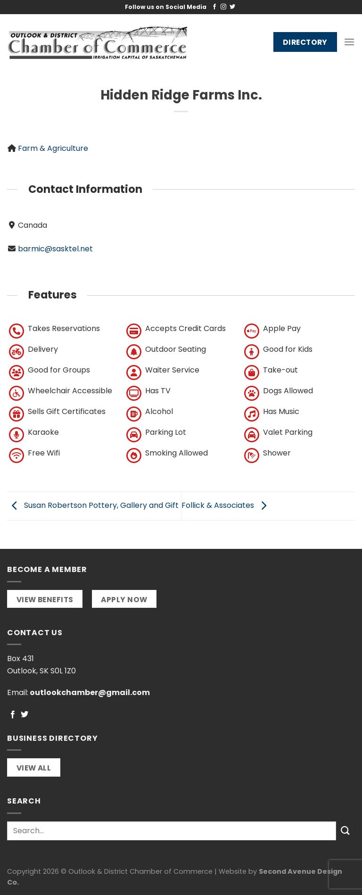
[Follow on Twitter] (232, 7)
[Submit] (345, 830)
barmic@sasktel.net (55, 248)
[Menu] (349, 41)
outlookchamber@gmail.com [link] (90, 692)
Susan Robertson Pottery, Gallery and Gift (93, 505)
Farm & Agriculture (53, 148)
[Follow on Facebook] (214, 7)
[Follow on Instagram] (223, 7)
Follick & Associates (226, 505)
